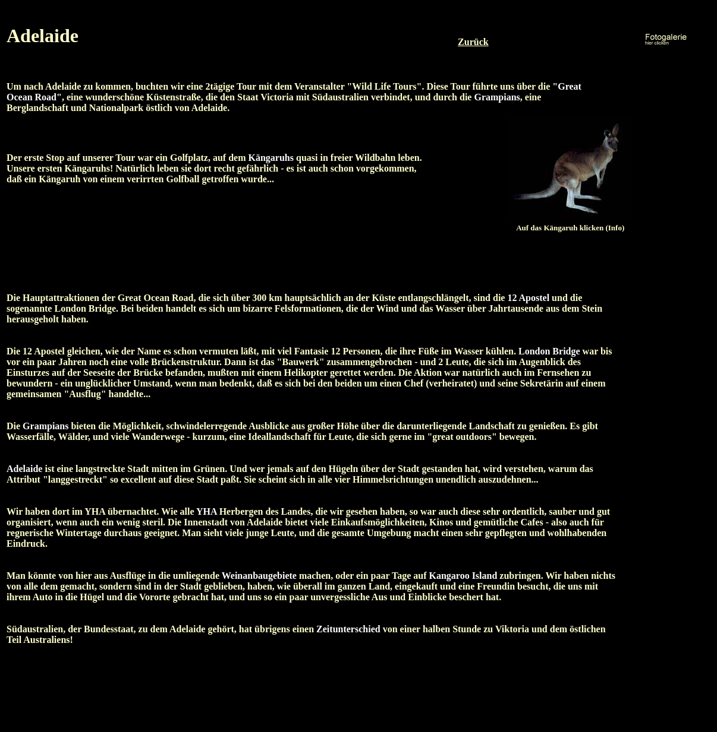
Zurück (473, 42)
